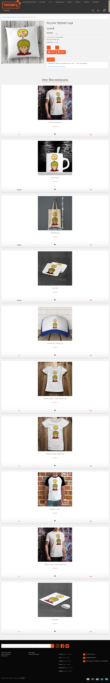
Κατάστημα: (50, 42)
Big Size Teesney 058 (55, 122)
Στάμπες (9, 17)
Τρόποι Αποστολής (6, 652)
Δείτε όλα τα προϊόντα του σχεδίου (57, 66)
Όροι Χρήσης (32, 652)
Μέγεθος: (50, 33)
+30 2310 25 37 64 (90, 654)
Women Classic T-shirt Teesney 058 (55, 398)
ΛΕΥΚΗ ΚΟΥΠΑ (55, 177)
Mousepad (55, 619)
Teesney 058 (21, 17)
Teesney (56, 42)
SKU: (48, 39)
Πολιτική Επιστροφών (34, 654)
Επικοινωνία (4, 656)
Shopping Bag (55, 233)
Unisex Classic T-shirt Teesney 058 (55, 564)
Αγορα (19, 190)
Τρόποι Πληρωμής (5, 654)
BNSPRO (23, 678)
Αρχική (4, 17)
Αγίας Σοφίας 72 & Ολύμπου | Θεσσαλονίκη (97, 661)
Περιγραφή (50, 59)
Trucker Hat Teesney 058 (55, 343)
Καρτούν (14, 17)
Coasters (55, 288)
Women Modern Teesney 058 (55, 454)
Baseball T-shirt (55, 509)
